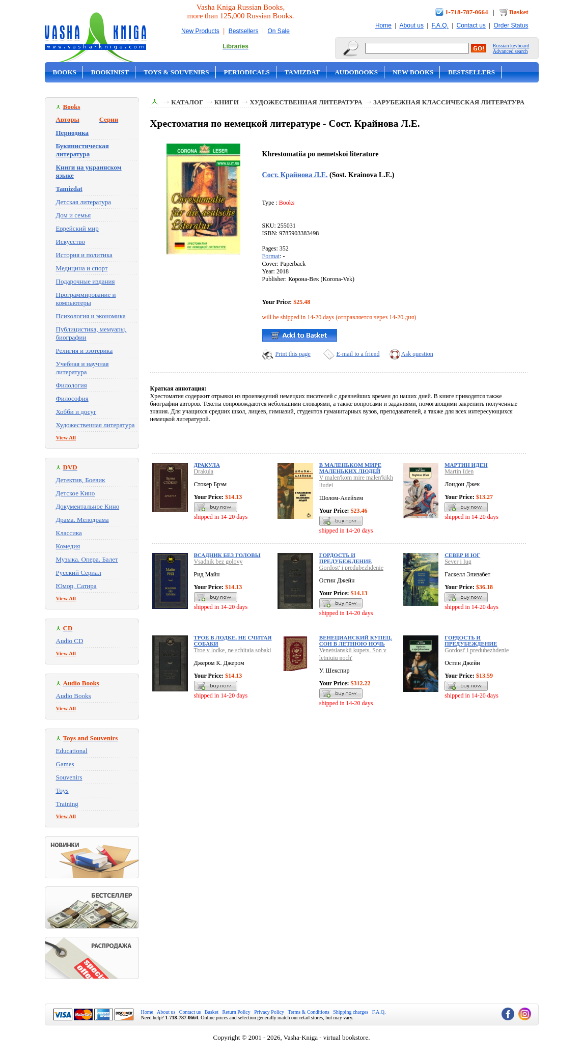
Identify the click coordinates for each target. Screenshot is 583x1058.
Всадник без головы (227, 555)
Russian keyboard (511, 45)
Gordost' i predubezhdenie (351, 567)
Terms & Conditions (308, 1012)
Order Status (510, 25)
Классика (69, 533)
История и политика (84, 255)
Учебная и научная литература (82, 368)
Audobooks (356, 72)
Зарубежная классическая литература (448, 102)
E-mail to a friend (358, 353)
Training (67, 804)
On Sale (279, 31)
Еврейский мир (77, 228)
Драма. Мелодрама (82, 519)
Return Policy (237, 1012)
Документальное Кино (88, 506)
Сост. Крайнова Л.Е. (295, 175)
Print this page (293, 353)
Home (383, 25)
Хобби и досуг (76, 411)
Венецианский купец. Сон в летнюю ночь (355, 640)
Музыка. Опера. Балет (87, 559)
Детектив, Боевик (80, 480)
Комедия (68, 546)
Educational (72, 751)
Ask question (417, 353)
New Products (200, 31)
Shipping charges (350, 1012)
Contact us (470, 25)
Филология (71, 385)
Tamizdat (302, 72)
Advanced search (510, 51)
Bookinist (110, 72)
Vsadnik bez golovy (218, 561)
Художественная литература (95, 425)
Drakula (204, 471)
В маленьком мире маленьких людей (350, 468)
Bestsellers (244, 31)
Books (64, 72)
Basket (519, 12)
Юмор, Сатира (76, 586)
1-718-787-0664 (466, 12)
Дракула (207, 465)
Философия (72, 398)
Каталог (187, 102)
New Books (413, 72)
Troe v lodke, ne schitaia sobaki (232, 650)
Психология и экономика (91, 316)
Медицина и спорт (82, 268)
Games (65, 764)
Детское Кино (75, 493)
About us (412, 25)
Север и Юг (462, 555)
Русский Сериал (78, 572)
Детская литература (84, 202)
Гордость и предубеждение (345, 558)
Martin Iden (459, 471)
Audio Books (73, 696)
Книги (226, 102)
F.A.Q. (440, 25)
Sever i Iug (458, 561)
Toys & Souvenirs (176, 72)
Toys (62, 790)
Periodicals (247, 72)
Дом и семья (73, 215)
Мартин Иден (466, 465)
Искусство (71, 241)
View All (66, 437)
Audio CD (70, 641)
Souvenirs (69, 777)
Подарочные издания (85, 281)
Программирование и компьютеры (86, 299)
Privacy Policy (269, 1012)
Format (271, 256)
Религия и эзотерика (84, 350)
